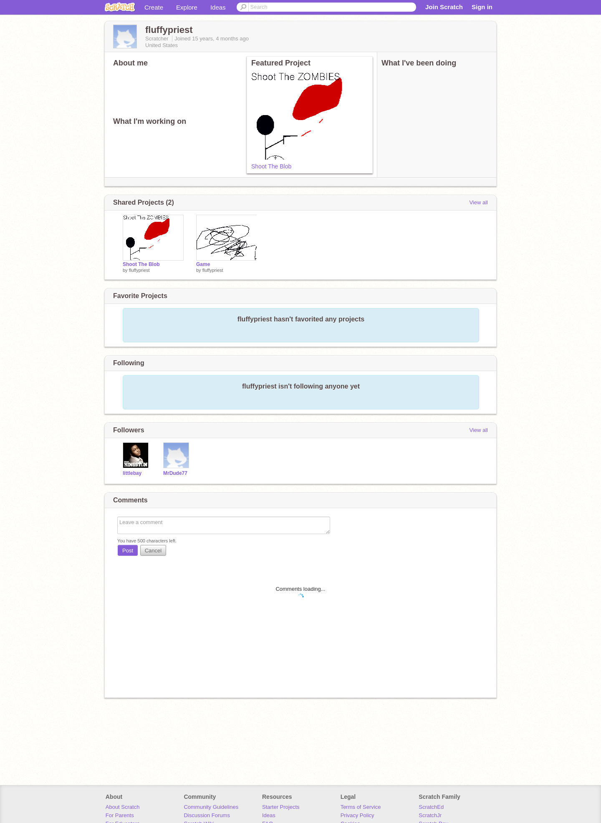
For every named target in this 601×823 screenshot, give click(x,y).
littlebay (132, 473)
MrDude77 (175, 473)
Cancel (153, 550)
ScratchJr (430, 815)
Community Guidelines (211, 807)
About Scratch (123, 807)
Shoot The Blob (271, 166)
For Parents (120, 815)
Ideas (218, 7)
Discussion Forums (207, 815)
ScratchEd (431, 807)
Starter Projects (281, 807)
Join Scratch (444, 6)
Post (127, 550)
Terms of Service (361, 807)
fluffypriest (139, 270)
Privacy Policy (357, 815)
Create (153, 7)
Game (203, 264)
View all (478, 202)
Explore (186, 7)
